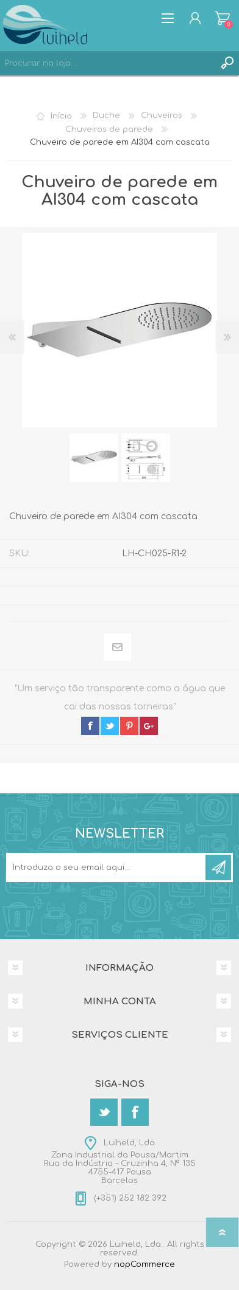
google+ (149, 726)
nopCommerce (144, 1264)
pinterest (129, 726)
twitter (110, 726)
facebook (90, 726)
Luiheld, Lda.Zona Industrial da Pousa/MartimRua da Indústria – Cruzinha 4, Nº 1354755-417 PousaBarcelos (120, 1162)
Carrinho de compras (222, 18)
